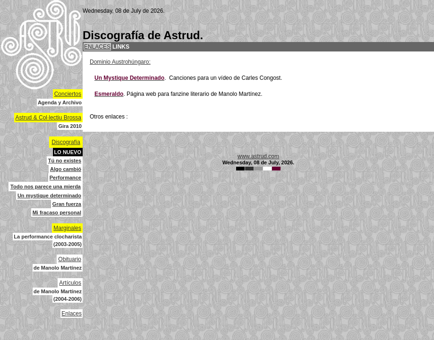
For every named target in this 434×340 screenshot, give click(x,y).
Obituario (69, 259)
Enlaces (71, 313)
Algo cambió (65, 169)
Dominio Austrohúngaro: (120, 62)
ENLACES (97, 46)
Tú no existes (64, 160)
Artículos (70, 283)
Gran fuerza (66, 204)
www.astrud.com (258, 156)
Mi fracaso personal (57, 212)
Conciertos (67, 94)
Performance (65, 177)
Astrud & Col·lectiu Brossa (48, 117)
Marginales (67, 228)
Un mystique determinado (49, 195)
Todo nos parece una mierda (45, 186)
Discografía (65, 142)
